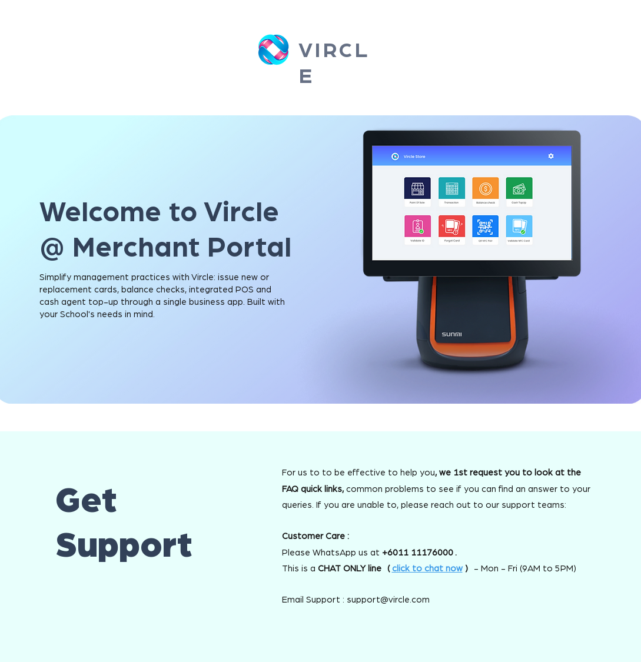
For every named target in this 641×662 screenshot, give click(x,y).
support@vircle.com (388, 600)
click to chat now (427, 568)
